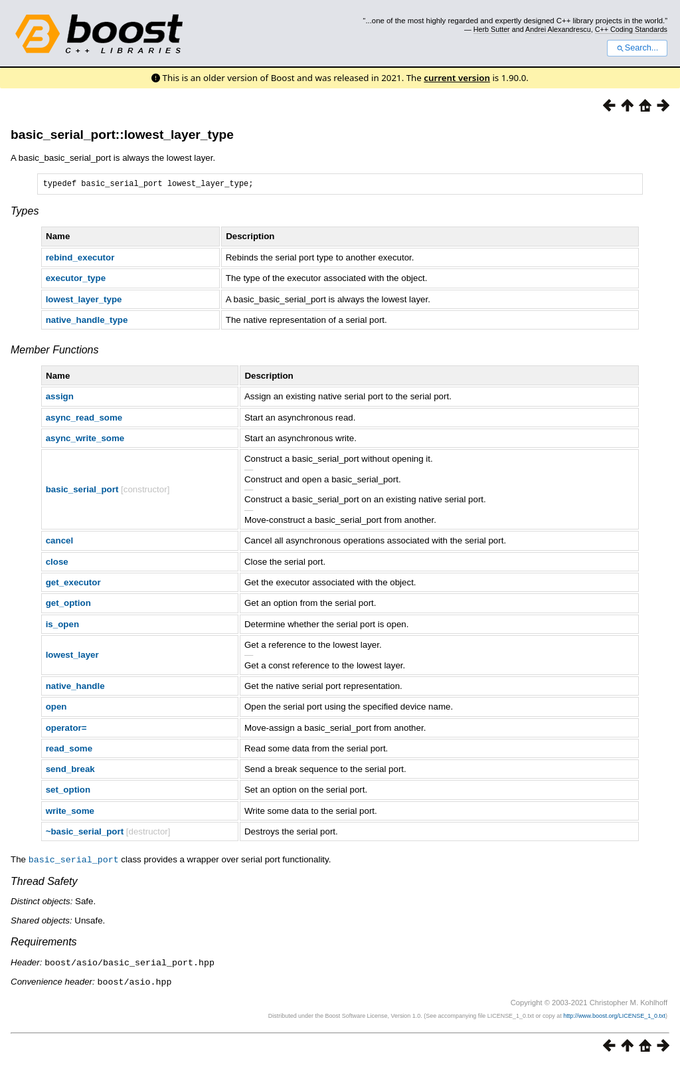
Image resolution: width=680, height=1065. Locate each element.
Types (25, 213)
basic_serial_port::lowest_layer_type (122, 135)
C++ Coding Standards (631, 29)
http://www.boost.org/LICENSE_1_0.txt (614, 1016)
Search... (637, 47)
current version (457, 78)
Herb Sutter (491, 29)
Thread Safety (44, 882)
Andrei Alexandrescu (558, 29)
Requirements (44, 943)
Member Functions (55, 351)
